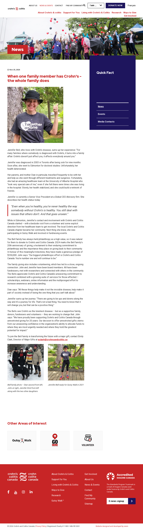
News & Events (46, 5)
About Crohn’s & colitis (49, 12)
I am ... (93, 5)
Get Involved (130, 16)
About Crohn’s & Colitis (63, 474)
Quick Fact (105, 73)
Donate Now (115, 5)
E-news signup (116, 501)
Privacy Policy (41, 526)
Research (116, 12)
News (101, 106)
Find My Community (74, 5)
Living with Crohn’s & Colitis (96, 12)
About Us (33, 5)
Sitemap (89, 503)
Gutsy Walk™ (58, 500)
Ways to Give (129, 12)
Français (132, 5)
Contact (59, 5)
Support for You (71, 12)
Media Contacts (106, 121)
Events (101, 114)
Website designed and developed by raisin (112, 526)
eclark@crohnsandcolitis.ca (52, 339)
